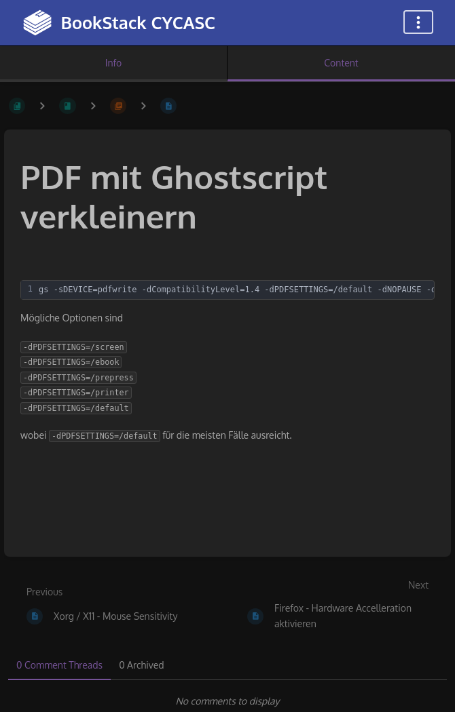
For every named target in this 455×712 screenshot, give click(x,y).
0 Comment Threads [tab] (59, 665)
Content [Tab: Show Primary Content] (341, 62)
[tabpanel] (227, 701)
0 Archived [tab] (141, 665)
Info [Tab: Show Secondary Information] (113, 62)
